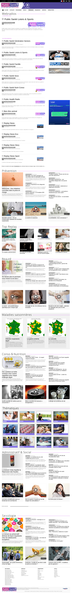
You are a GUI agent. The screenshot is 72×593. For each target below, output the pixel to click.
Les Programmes (24, 571)
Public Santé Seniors (8, 570)
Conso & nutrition (40, 570)
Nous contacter (23, 573)
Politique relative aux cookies (58, 591)
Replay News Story (8, 584)
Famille (39, 571)
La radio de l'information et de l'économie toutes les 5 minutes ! (13, 140)
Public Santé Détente (8, 571)
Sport (38, 576)
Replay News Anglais (8, 580)
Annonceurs (56, 575)
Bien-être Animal (7, 578)
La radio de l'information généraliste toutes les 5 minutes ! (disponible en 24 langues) (18, 129)
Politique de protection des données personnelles (47, 591)
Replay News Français (8, 579)
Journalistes (56, 574)
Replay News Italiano (8, 581)
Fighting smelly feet (9, 102)
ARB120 (7, 126)
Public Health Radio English (9, 575)
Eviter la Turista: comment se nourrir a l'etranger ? (14, 44)
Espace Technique (57, 576)
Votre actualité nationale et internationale (13, 137)
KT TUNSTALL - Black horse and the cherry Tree (14, 67)
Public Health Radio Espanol (9, 576)
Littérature (39, 577)
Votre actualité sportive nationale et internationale (14, 159)
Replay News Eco (7, 583)
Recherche (23, 572)
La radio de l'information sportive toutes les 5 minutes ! (12, 162)
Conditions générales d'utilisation (34, 591)
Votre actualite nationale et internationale (13, 79)
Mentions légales (27, 591)
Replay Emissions (24, 570)
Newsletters (56, 573)
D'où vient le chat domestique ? (11, 114)
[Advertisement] (59, 86)
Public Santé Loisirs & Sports (9, 572)
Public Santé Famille (8, 573)
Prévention (39, 573)
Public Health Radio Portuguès (9, 577)
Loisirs (39, 572)
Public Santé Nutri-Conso (9, 574)
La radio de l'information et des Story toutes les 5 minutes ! (13, 151)
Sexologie (39, 578)
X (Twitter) (55, 571)
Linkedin (55, 572)
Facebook (55, 570)
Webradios (23, 574)
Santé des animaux (41, 579)
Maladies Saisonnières (24, 575)
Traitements (39, 575)
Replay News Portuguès (8, 582)
